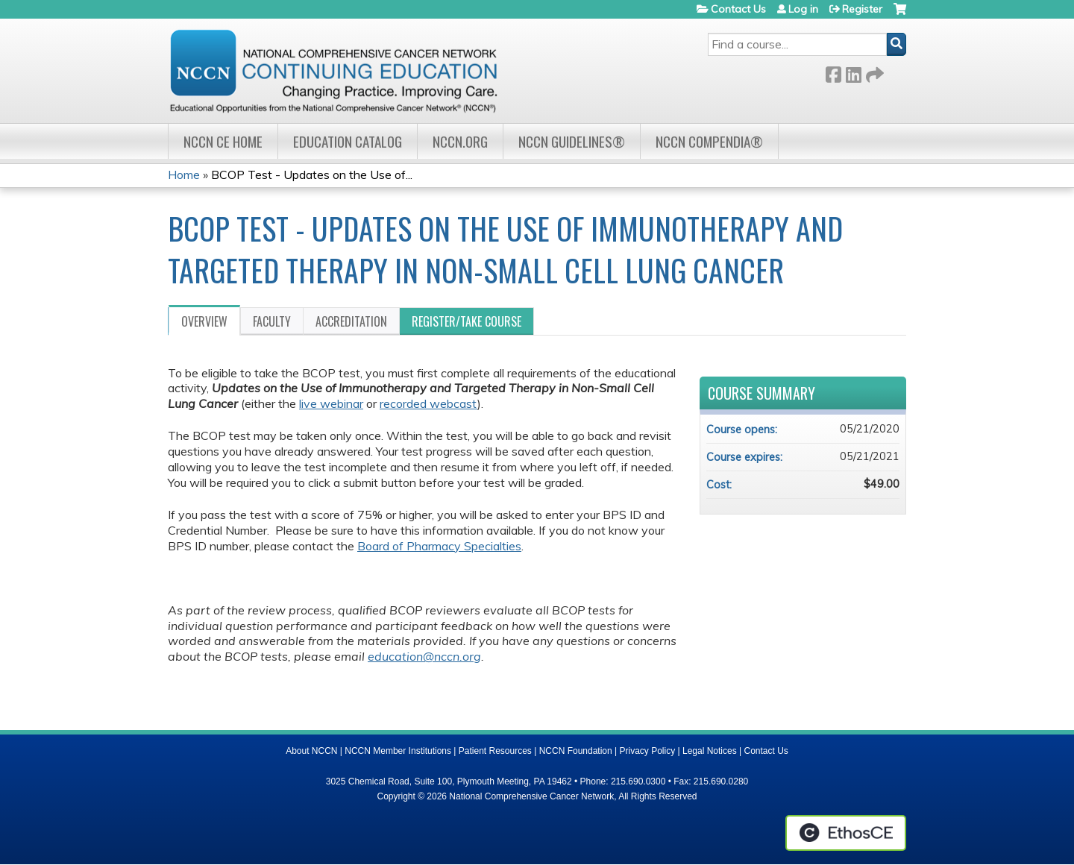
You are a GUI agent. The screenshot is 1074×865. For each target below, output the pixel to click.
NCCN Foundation (575, 751)
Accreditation (351, 321)
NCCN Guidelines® (571, 141)
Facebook (833, 72)
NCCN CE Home (223, 141)
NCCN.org (460, 141)
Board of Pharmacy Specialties (439, 545)
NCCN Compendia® (709, 141)
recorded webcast (428, 403)
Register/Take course (466, 321)
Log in (803, 9)
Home (184, 174)
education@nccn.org (424, 656)
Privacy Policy (648, 751)
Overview (204, 321)
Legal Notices (709, 751)
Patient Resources (495, 751)
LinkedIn (853, 72)
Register (862, 9)
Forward (873, 72)
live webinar (331, 403)
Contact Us (738, 9)
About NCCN (311, 751)
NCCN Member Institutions (398, 751)
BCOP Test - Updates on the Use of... (311, 174)
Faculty (272, 321)
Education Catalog (347, 141)
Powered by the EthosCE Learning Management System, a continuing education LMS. (845, 833)
